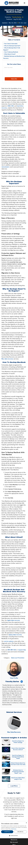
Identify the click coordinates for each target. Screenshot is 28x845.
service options (9, 641)
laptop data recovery (15, 635)
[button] (24, 3)
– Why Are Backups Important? (11, 45)
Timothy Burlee (16, 17)
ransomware (5, 167)
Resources (14, 840)
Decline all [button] (20, 831)
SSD (12, 106)
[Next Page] (14, 786)
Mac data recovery (7, 359)
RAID (9, 106)
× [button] (26, 822)
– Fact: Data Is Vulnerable (10, 43)
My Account (14, 842)
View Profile (14, 678)
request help (22, 650)
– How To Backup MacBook (10, 52)
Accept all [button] (7, 831)
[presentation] (14, 73)
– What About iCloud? (9, 54)
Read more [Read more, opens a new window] (13, 829)
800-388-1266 (12, 650)
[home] (12, 3)
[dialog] (14, 829)
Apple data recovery (13, 620)
